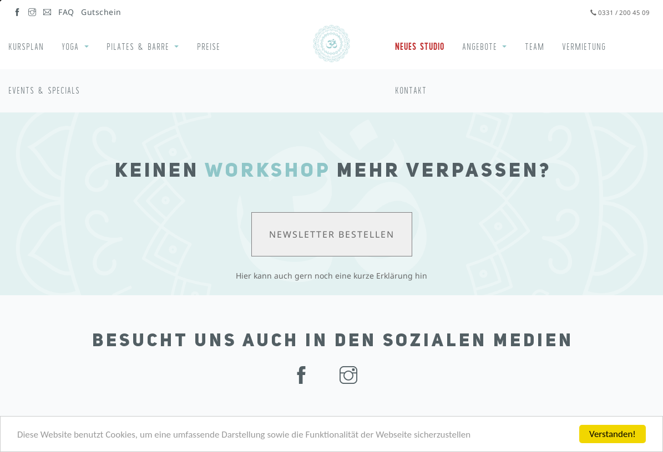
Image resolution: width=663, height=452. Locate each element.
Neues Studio (419, 46)
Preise (208, 46)
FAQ (66, 12)
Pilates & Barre (138, 46)
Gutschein (101, 12)
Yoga (70, 46)
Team (534, 46)
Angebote (479, 46)
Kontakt (411, 90)
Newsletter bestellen (331, 234)
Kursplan (26, 46)
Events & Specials (44, 90)
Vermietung (584, 46)
